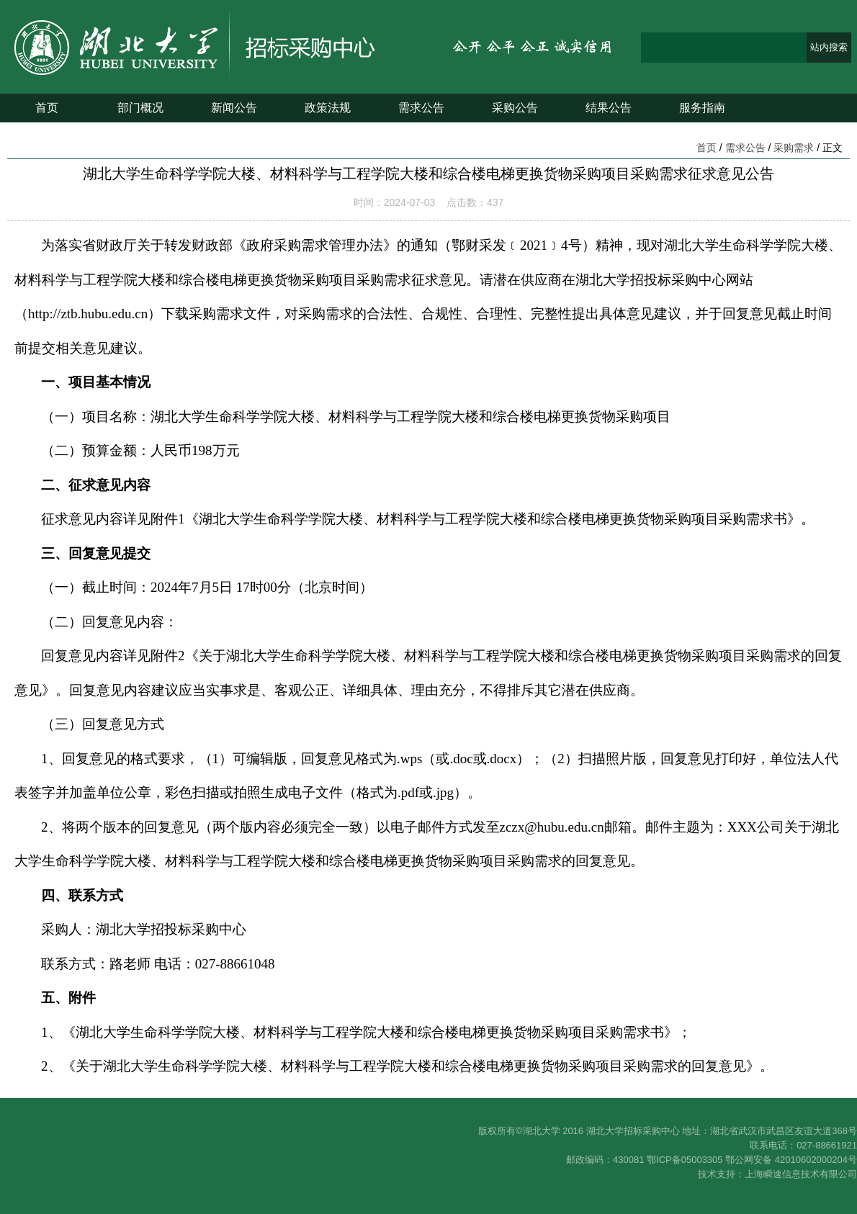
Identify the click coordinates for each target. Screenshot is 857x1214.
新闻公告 (234, 108)
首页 (46, 108)
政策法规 (328, 108)
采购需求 (793, 147)
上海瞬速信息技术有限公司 (801, 1174)
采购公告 (515, 108)
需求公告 (421, 108)
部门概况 (140, 108)
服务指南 (702, 108)
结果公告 (608, 108)
